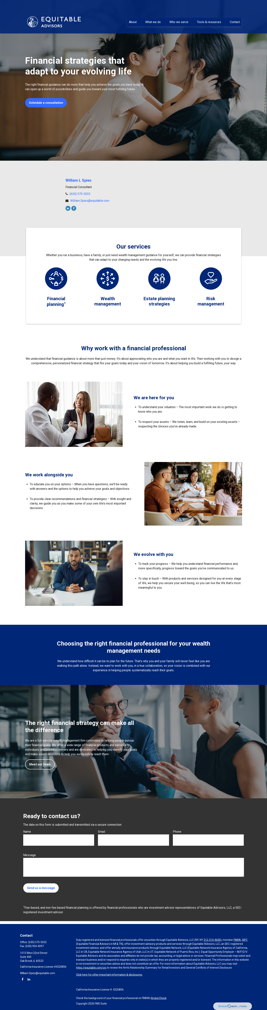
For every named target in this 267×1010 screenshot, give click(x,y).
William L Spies (78, 180)
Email (101, 831)
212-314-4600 (212, 939)
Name (27, 831)
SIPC (245, 939)
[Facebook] (73, 208)
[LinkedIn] (67, 208)
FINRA (237, 939)
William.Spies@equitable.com (89, 200)
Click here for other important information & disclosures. (109, 974)
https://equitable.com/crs (91, 967)
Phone (177, 831)
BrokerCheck (158, 998)
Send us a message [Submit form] (41, 888)
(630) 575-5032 (80, 194)
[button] (132, 11)
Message (29, 855)
